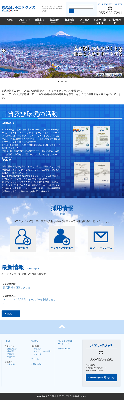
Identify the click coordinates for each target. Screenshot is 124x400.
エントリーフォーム (101, 239)
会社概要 (11, 364)
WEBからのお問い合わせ (101, 377)
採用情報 (69, 21)
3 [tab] (66, 81)
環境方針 (11, 357)
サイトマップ (63, 344)
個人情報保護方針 (65, 341)
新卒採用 (23, 239)
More (8, 313)
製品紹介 (54, 21)
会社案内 (39, 21)
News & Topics (64, 349)
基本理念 (11, 351)
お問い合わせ (115, 21)
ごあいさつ (24, 21)
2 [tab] (62, 81)
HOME (9, 19)
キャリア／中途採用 (62, 239)
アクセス (84, 21)
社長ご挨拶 (11, 349)
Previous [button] (4, 51)
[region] (62, 51)
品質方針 (11, 354)
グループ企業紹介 (100, 21)
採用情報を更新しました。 (18, 287)
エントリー (38, 354)
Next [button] (120, 51)
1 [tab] (58, 81)
